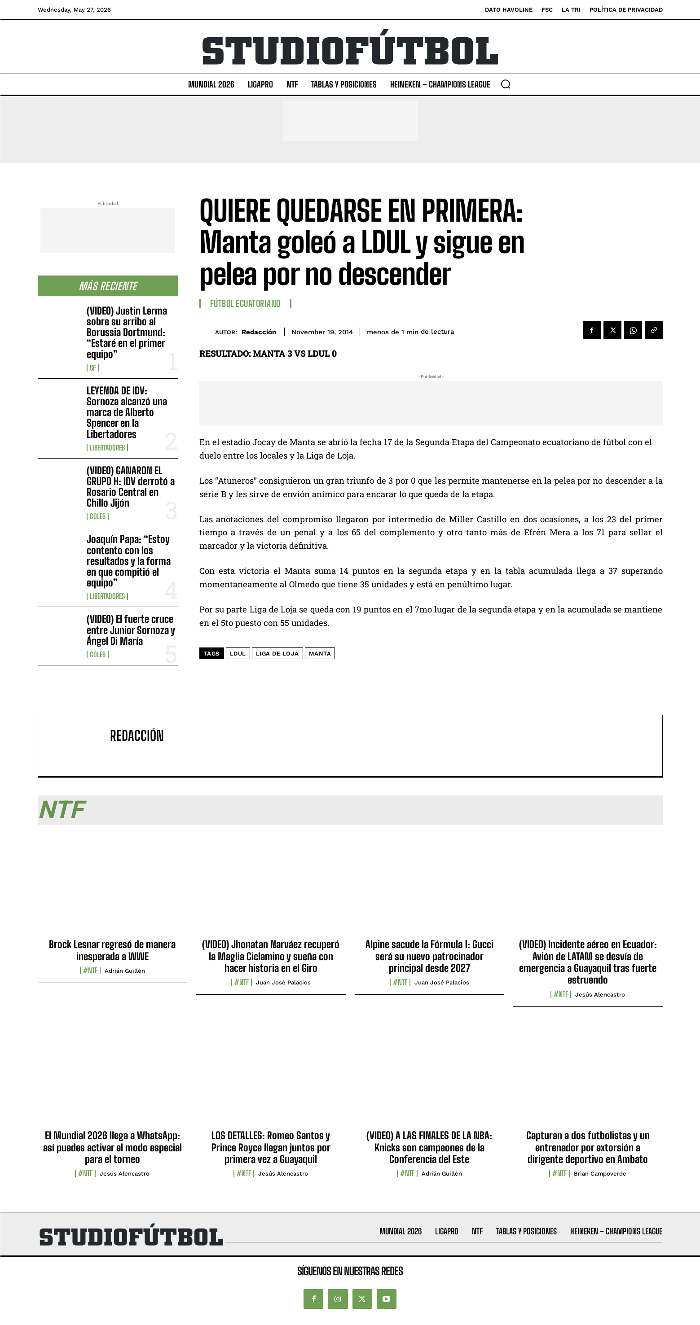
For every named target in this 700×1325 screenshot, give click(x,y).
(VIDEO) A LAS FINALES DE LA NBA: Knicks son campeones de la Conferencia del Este (429, 1147)
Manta (320, 653)
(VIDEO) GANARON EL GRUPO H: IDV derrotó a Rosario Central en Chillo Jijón (131, 486)
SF (93, 368)
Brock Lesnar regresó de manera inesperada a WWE (112, 950)
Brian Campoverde (600, 1173)
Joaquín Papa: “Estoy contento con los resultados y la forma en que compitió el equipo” (129, 561)
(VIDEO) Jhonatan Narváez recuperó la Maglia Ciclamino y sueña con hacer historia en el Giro (270, 956)
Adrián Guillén (125, 970)
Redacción (259, 332)
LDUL (238, 653)
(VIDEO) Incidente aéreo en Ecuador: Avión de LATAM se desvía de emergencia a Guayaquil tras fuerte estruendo (588, 962)
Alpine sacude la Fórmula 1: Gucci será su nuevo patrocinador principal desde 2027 (429, 956)
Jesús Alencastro (600, 994)
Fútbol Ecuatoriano (245, 303)
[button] (505, 84)
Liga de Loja (277, 653)
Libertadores (107, 447)
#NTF (90, 970)
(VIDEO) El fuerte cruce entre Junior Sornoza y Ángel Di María (131, 630)
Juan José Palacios (283, 982)
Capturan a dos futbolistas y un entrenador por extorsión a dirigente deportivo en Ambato (588, 1147)
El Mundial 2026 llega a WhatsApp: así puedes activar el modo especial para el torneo (112, 1147)
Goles (98, 516)
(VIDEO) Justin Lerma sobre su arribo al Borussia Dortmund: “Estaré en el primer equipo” (127, 332)
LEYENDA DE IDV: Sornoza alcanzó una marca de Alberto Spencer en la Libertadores (127, 412)
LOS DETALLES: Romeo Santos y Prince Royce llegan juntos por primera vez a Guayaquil (270, 1147)
